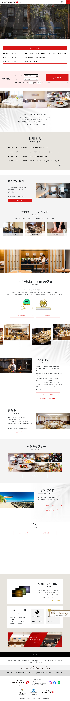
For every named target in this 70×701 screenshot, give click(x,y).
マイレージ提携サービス (35, 674)
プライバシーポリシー (45, 660)
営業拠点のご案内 (58, 672)
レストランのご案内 (51, 394)
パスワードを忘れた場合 (64, 83)
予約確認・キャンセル (52, 83)
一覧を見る (59, 165)
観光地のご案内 (54, 505)
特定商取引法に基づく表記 (35, 662)
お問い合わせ (35, 660)
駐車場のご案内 (49, 533)
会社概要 (10, 660)
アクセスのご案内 (26, 533)
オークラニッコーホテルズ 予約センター (42, 672)
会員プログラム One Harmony (22, 672)
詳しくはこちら (55, 600)
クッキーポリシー (58, 660)
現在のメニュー (52, 316)
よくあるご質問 (26, 660)
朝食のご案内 (25, 316)
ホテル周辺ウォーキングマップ (52, 510)
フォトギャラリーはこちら (38, 476)
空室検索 (57, 78)
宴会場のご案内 (24, 432)
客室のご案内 (24, 200)
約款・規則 (17, 660)
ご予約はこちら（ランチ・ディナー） (49, 398)
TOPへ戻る (34, 655)
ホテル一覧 (9, 672)
